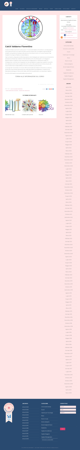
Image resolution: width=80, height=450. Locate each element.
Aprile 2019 (68, 305)
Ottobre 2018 (68, 323)
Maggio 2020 (68, 265)
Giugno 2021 (68, 226)
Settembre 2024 (68, 132)
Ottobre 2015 (68, 377)
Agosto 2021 (69, 220)
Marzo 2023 (69, 181)
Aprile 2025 (68, 120)
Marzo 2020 (69, 271)
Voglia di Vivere (70, 35)
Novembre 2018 (69, 320)
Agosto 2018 (69, 329)
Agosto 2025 (68, 108)
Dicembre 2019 (68, 281)
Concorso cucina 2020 (68, 48)
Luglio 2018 (68, 332)
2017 (27, 430)
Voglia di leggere (68, 76)
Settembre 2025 (68, 105)
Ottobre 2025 (68, 102)
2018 (27, 428)
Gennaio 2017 (68, 368)
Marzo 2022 (69, 202)
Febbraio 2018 (68, 347)
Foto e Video (66, 8)
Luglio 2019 (68, 296)
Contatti (73, 8)
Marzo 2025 (69, 123)
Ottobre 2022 (68, 190)
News (68, 57)
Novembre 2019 (69, 284)
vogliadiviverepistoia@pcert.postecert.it (68, 33)
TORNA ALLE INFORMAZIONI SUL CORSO (29, 76)
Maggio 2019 (68, 302)
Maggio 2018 (68, 338)
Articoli (46, 8)
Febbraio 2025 (68, 126)
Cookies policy (54, 447)
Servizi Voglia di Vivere (68, 67)
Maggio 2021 (68, 229)
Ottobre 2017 (68, 356)
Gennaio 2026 (68, 96)
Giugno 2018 (68, 335)
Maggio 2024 (68, 144)
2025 (27, 409)
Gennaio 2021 (68, 241)
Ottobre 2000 (68, 380)
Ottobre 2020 (68, 250)
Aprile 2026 (68, 87)
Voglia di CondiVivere (68, 73)
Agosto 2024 (68, 135)
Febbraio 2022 (68, 205)
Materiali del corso (9, 114)
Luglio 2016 (68, 371)
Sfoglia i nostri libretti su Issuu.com (70, 37)
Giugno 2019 (68, 299)
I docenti (41, 114)
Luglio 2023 (69, 169)
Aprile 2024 (68, 147)
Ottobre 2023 (68, 163)
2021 (27, 420)
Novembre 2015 (68, 374)
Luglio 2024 (69, 138)
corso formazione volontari (12, 90)
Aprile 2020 (69, 268)
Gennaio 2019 (68, 314)
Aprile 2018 (68, 341)
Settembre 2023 (68, 166)
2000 (27, 438)
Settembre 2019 (69, 290)
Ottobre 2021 (68, 214)
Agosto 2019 (69, 293)
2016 (27, 433)
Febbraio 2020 (68, 274)
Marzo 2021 (68, 235)
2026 (27, 407)
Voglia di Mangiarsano (68, 79)
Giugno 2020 (68, 262)
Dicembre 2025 (68, 99)
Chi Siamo (22, 8)
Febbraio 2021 (68, 238)
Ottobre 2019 (68, 287)
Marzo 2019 (68, 308)
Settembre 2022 (68, 193)
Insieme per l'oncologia (47, 84)
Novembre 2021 (69, 211)
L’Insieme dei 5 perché (27, 114)
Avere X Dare (58, 8)
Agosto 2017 (69, 359)
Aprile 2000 (69, 389)
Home (16, 8)
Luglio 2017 (68, 362)
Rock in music (68, 60)
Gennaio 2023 (68, 184)
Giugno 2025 (68, 114)
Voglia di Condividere (31, 8)
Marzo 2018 (68, 344)
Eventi (51, 8)
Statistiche (68, 70)
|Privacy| (48, 447)
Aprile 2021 (68, 232)
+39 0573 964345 (70, 28)
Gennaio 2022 (68, 208)
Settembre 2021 (69, 217)
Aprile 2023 (68, 178)
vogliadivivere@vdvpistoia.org (70, 29)
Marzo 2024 (69, 150)
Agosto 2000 (68, 386)
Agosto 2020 (68, 256)
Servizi (40, 8)
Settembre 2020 (68, 253)
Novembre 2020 (68, 247)
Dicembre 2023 (68, 156)
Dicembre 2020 (68, 244)
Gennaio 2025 (68, 129)
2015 (27, 436)
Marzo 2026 (69, 90)
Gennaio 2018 (68, 350)
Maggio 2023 (68, 175)
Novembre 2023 (68, 159)
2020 (27, 422)
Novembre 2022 (68, 187)
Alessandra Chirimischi (21, 44)
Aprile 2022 (68, 199)
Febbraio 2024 (68, 153)
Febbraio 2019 (68, 311)
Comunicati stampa (68, 45)
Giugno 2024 (68, 141)
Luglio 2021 (68, 223)
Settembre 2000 (68, 383)
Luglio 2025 (69, 111)
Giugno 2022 (68, 196)
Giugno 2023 (68, 172)
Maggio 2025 (68, 117)
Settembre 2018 (68, 326)
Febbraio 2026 (68, 93)
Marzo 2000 (69, 392)
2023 (27, 415)
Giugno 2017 (68, 365)
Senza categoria (69, 64)
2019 (27, 425)
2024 (27, 412)
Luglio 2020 (69, 259)
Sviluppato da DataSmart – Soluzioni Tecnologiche (34, 447)
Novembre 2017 (69, 353)
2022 (27, 417)
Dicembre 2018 (68, 317)
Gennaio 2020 (68, 278)
